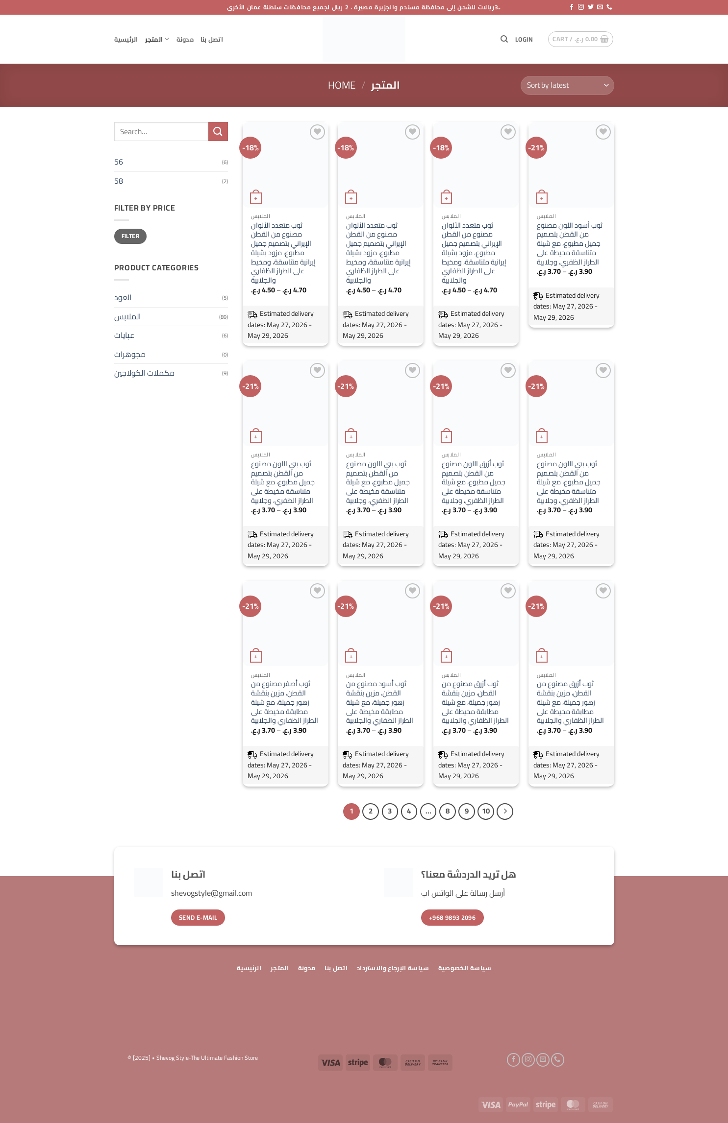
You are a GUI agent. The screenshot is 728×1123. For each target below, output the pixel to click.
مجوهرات (130, 354)
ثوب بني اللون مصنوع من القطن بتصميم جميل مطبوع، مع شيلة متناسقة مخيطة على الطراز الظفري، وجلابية (283, 482)
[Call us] (609, 7)
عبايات (124, 335)
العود (122, 297)
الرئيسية (126, 39)
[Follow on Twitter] (591, 7)
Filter (130, 235)
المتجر (157, 39)
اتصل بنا (212, 39)
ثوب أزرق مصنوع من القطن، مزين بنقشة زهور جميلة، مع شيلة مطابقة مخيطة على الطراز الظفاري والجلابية (475, 702)
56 (118, 161)
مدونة (185, 39)
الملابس (127, 316)
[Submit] (218, 131)
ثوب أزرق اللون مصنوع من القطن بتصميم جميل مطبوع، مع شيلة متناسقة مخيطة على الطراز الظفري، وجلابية (473, 482)
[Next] (505, 811)
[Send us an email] (600, 7)
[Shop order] (567, 85)
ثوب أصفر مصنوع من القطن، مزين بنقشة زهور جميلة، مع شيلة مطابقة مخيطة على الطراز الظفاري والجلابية (284, 702)
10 (486, 811)
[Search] (504, 39)
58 (118, 180)
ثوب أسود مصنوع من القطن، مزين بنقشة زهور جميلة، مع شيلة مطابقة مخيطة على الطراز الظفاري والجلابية (379, 702)
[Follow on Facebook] (572, 7)
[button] (524, 39)
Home (342, 85)
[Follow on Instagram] (581, 7)
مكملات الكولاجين (144, 372)
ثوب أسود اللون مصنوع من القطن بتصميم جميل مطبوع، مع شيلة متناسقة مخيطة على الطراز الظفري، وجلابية (569, 244)
